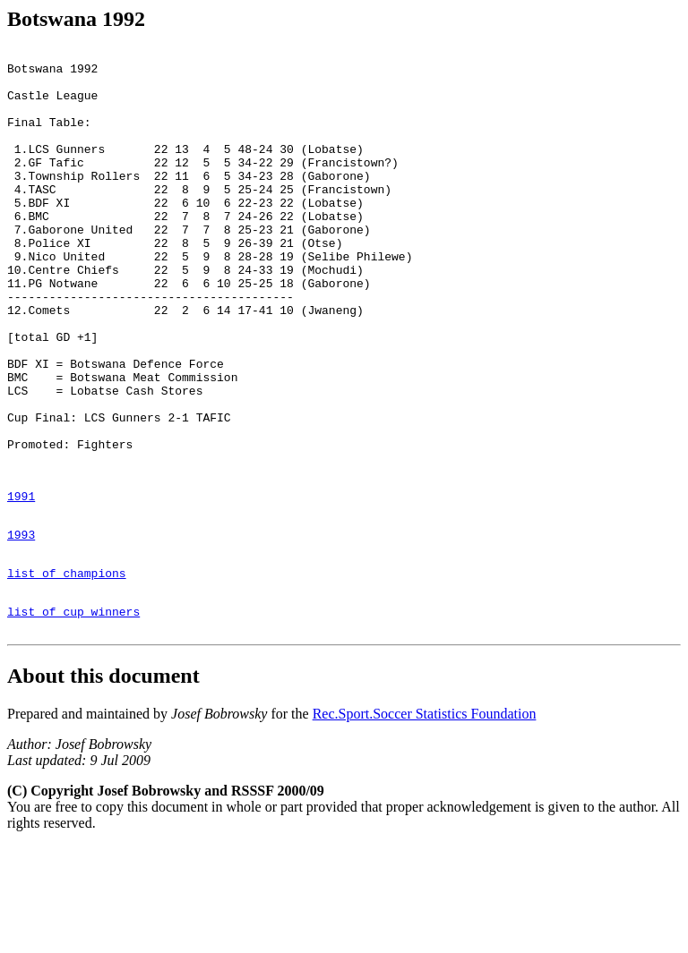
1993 (21, 628)
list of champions (66, 672)
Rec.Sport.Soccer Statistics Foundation (425, 821)
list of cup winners (73, 716)
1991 (21, 584)
